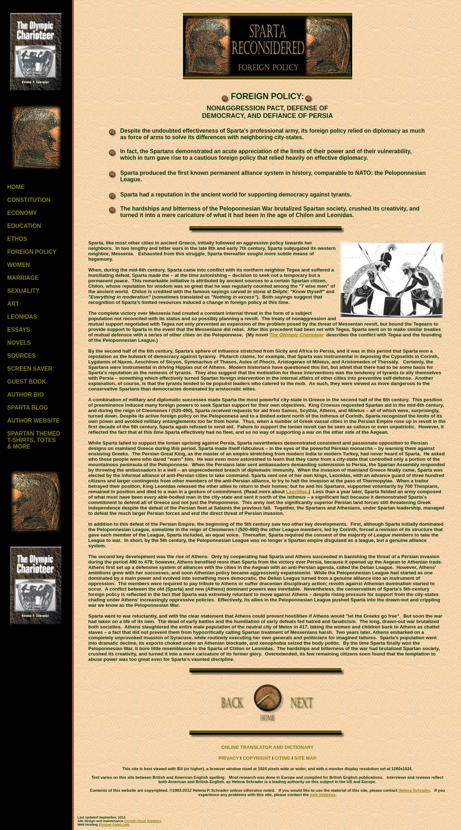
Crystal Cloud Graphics (142, 821)
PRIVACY (229, 758)
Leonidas (297, 491)
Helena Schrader (414, 790)
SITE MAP (305, 758)
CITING (282, 758)
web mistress (322, 795)
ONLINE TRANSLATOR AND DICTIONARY (267, 747)
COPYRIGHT (256, 758)
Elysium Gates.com (114, 824)
